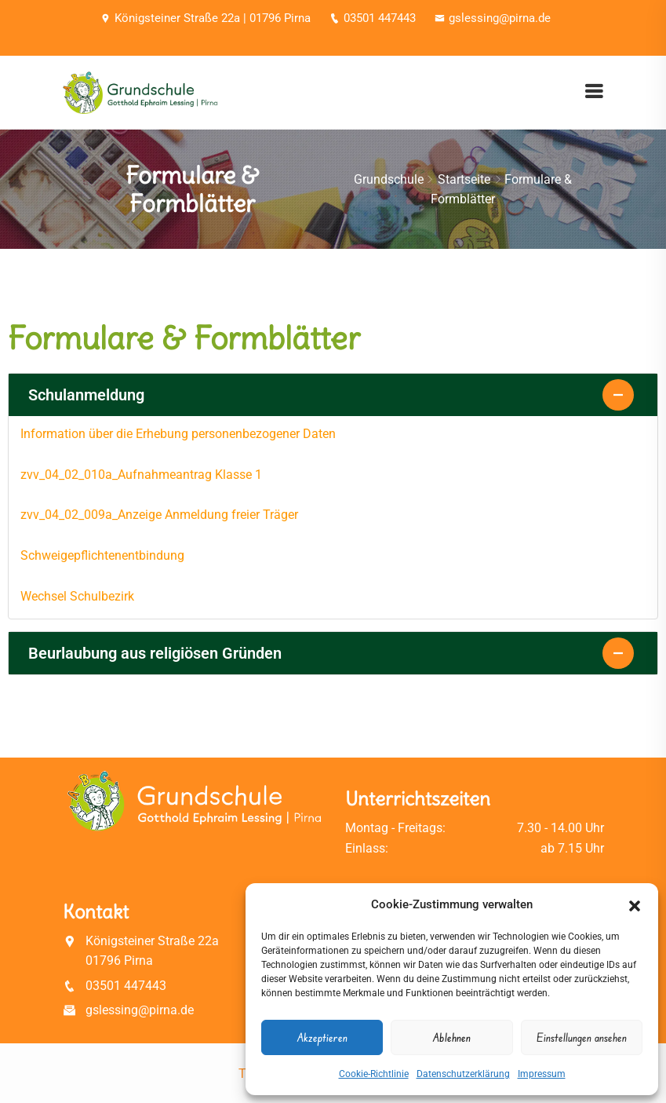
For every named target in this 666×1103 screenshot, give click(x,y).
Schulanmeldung (86, 394)
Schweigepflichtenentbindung (102, 555)
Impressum (542, 1073)
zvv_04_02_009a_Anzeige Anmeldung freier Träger (159, 514)
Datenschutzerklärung (463, 1073)
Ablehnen (452, 1037)
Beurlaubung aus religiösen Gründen (155, 653)
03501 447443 (372, 18)
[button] (634, 904)
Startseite (464, 179)
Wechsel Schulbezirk (77, 596)
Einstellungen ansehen (582, 1037)
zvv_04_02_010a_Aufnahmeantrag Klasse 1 (141, 474)
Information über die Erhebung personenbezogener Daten (178, 433)
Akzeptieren (322, 1037)
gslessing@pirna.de (493, 18)
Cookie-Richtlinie (374, 1073)
